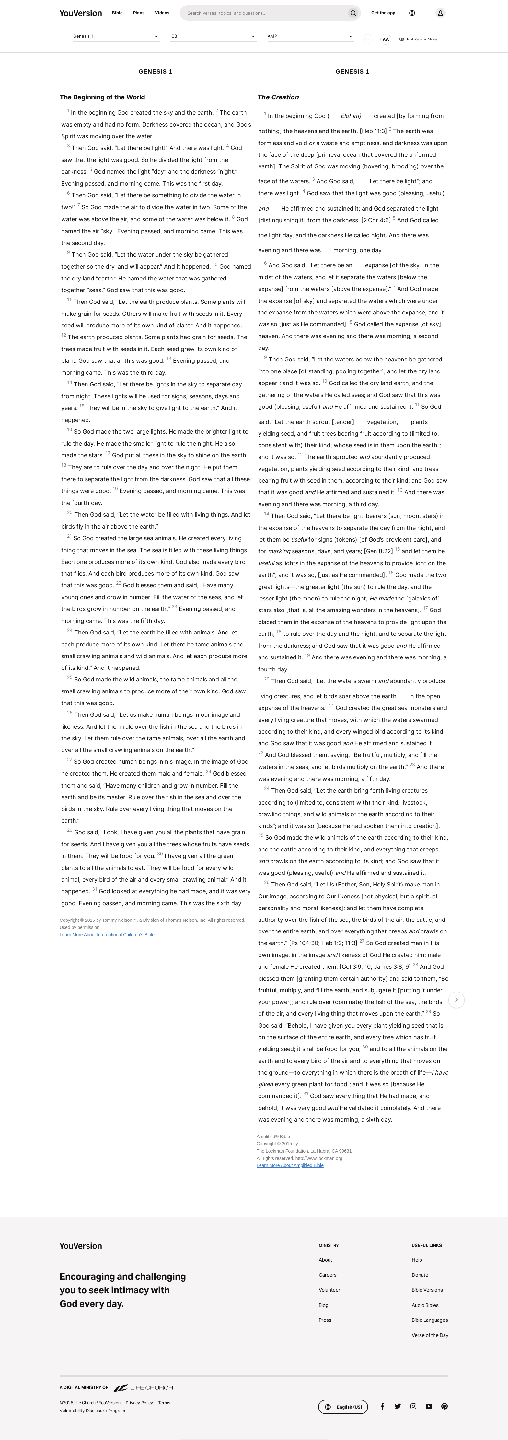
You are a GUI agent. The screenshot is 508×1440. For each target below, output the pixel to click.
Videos (162, 12)
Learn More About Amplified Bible (290, 1165)
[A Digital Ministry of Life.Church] (254, 1384)
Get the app (383, 12)
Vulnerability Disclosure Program (92, 1410)
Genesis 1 (116, 36)
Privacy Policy (139, 1402)
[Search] (262, 13)
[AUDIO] (367, 39)
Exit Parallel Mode (418, 39)
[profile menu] (436, 12)
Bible (117, 12)
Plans (138, 12)
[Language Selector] (412, 12)
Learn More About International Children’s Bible (107, 934)
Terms (164, 1402)
